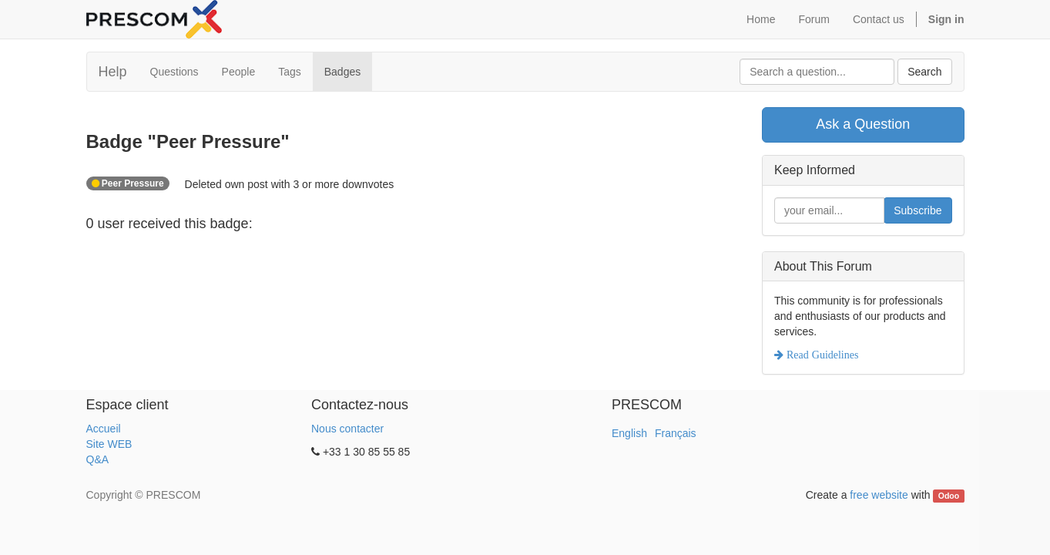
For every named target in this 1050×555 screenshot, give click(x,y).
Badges (342, 72)
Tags (289, 72)
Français (675, 433)
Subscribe (917, 210)
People (239, 72)
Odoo (948, 495)
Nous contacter (347, 428)
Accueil (103, 428)
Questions (174, 72)
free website (878, 495)
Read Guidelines (820, 354)
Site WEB (109, 444)
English (629, 433)
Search (924, 72)
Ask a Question (863, 124)
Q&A (97, 459)
